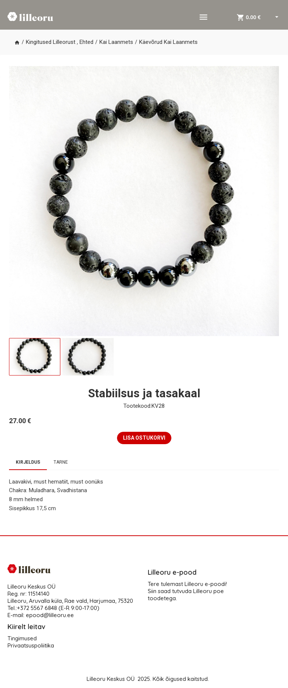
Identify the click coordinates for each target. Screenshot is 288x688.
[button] (17, 42)
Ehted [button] (86, 42)
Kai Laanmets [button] (116, 42)
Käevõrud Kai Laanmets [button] (168, 42)
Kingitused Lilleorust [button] (50, 42)
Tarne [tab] (61, 462)
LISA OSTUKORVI (144, 438)
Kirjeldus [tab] (28, 462)
